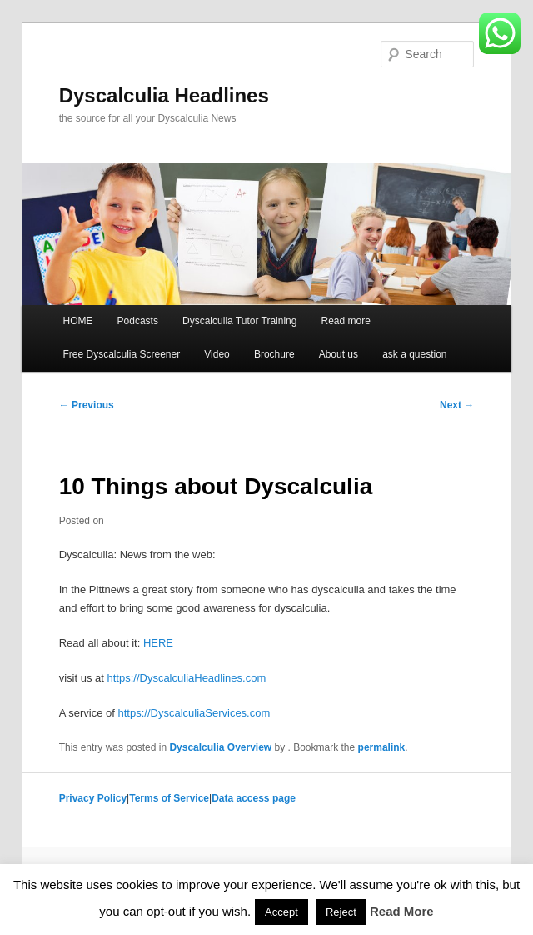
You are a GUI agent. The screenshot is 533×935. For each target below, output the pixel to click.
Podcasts (137, 321)
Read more (346, 321)
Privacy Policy (93, 798)
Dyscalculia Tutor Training (239, 321)
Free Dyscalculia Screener (121, 354)
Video (216, 354)
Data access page (254, 798)
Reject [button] (341, 912)
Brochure (274, 354)
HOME (77, 321)
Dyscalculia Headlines (164, 95)
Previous (86, 405)
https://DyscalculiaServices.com (194, 713)
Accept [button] (281, 912)
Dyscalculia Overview (220, 747)
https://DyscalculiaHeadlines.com (186, 678)
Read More (402, 911)
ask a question (414, 354)
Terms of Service (169, 798)
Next (457, 405)
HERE (158, 643)
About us (338, 354)
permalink (382, 747)
